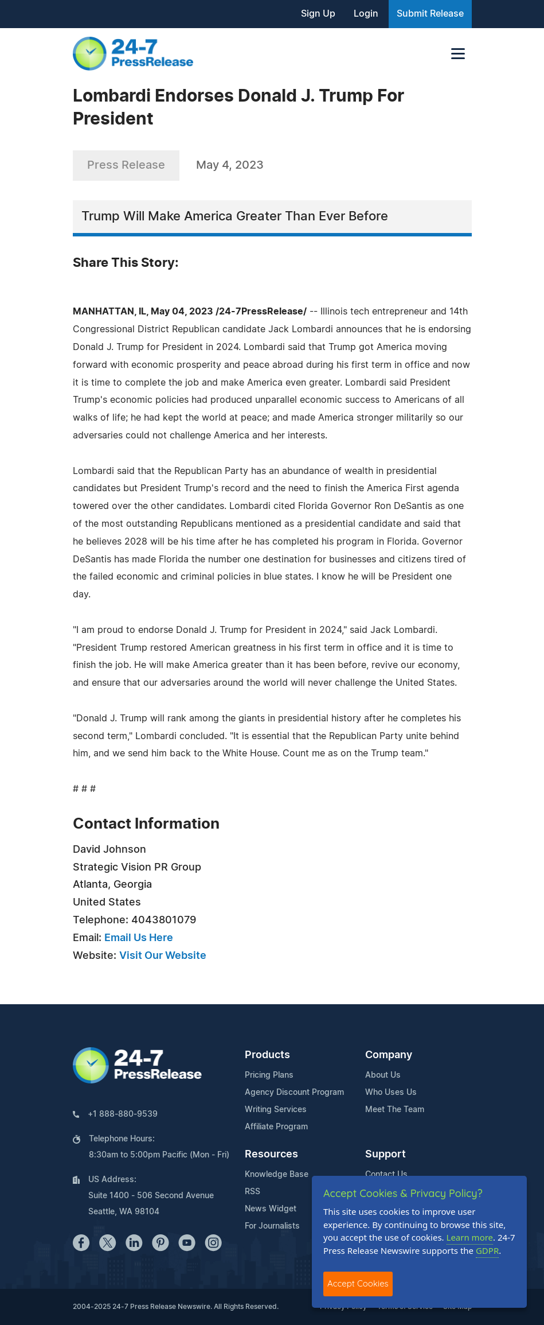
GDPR (487, 1250)
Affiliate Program (276, 1127)
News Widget (270, 1209)
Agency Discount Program (294, 1093)
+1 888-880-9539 (123, 1114)
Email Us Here (138, 938)
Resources (271, 1154)
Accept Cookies (358, 1283)
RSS (252, 1192)
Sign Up (318, 13)
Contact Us (386, 1175)
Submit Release (430, 13)
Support (385, 1154)
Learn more (470, 1237)
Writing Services (276, 1110)
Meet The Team (394, 1110)
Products (267, 1055)
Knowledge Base (276, 1175)
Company (388, 1055)
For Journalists (272, 1226)
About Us (383, 1075)
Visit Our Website (162, 956)
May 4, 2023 (230, 165)
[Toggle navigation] (458, 53)
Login (366, 13)
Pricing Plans (269, 1075)
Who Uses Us (391, 1093)
